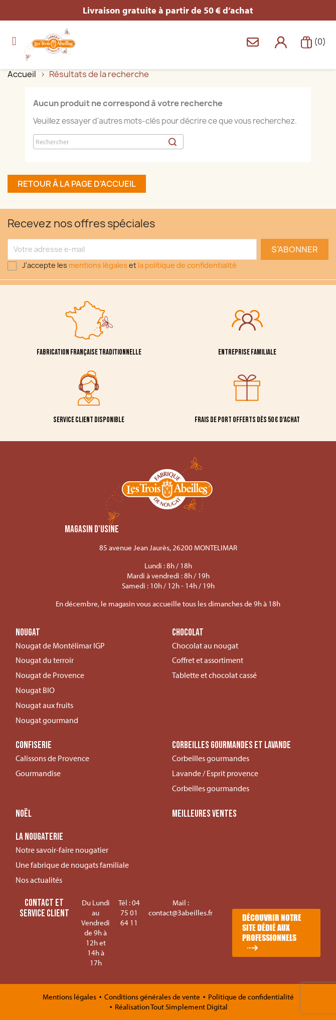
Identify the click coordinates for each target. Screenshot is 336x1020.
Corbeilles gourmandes (210, 758)
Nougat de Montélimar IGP (60, 645)
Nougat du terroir (45, 660)
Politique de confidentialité (251, 996)
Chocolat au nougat (205, 645)
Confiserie (34, 746)
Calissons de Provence (52, 758)
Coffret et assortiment (207, 660)
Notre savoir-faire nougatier (62, 850)
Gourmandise (38, 773)
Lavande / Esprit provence (215, 773)
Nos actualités (39, 880)
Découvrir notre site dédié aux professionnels (271, 927)
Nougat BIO (35, 690)
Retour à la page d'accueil (77, 183)
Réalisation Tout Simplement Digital (171, 1006)
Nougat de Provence (50, 675)
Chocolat (188, 633)
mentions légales (98, 265)
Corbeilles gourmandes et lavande (231, 746)
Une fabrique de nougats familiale (72, 865)
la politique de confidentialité (187, 265)
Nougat (28, 633)
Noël (24, 814)
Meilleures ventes (204, 814)
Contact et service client (44, 908)
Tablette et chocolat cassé (214, 675)
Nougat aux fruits (44, 705)
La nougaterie (39, 837)
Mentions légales (70, 996)
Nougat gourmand (47, 720)
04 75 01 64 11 (130, 912)
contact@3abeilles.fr (180, 912)
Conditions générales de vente (153, 996)
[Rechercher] (108, 141)
